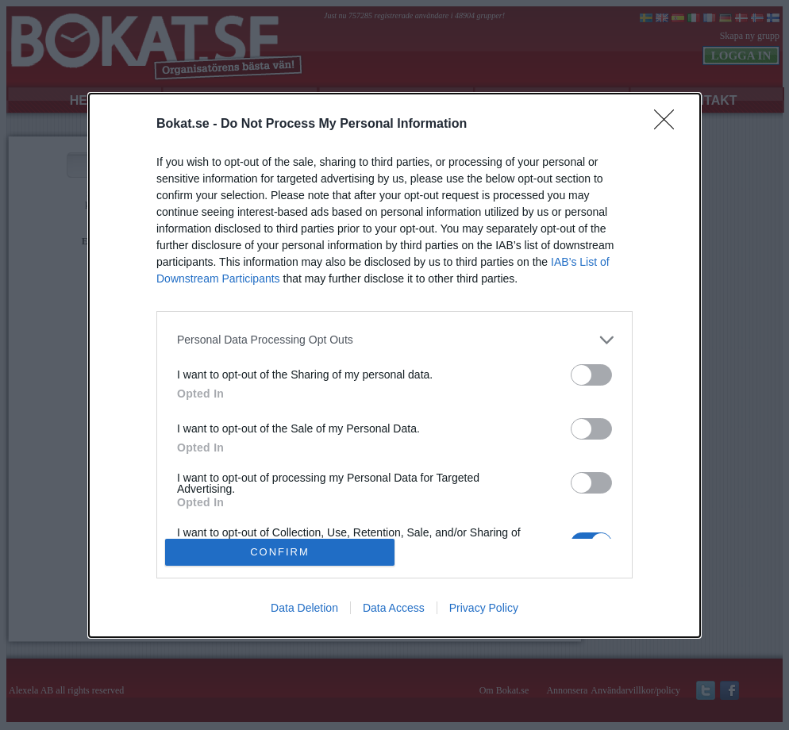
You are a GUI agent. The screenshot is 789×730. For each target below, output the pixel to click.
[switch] (591, 375)
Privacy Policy (483, 607)
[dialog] (394, 365)
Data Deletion (304, 607)
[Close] (669, 125)
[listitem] (394, 340)
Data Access (394, 607)
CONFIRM (280, 551)
